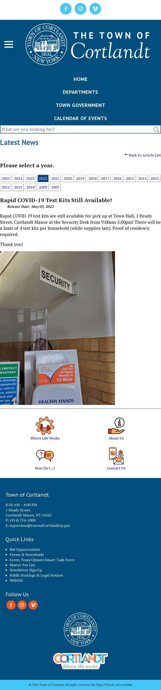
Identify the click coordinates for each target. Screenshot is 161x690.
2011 (18, 187)
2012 (6, 187)
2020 (68, 178)
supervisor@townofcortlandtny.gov (40, 525)
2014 (142, 178)
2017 (105, 178)
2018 (93, 178)
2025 (6, 178)
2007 (55, 187)
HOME (81, 79)
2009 (43, 187)
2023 (30, 178)
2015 (130, 178)
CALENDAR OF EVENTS (80, 118)
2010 (30, 187)
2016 (117, 178)
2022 (43, 178)
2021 (55, 178)
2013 (155, 178)
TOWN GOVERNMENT (80, 105)
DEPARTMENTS (80, 92)
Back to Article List (143, 155)
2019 (80, 178)
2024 (18, 178)
